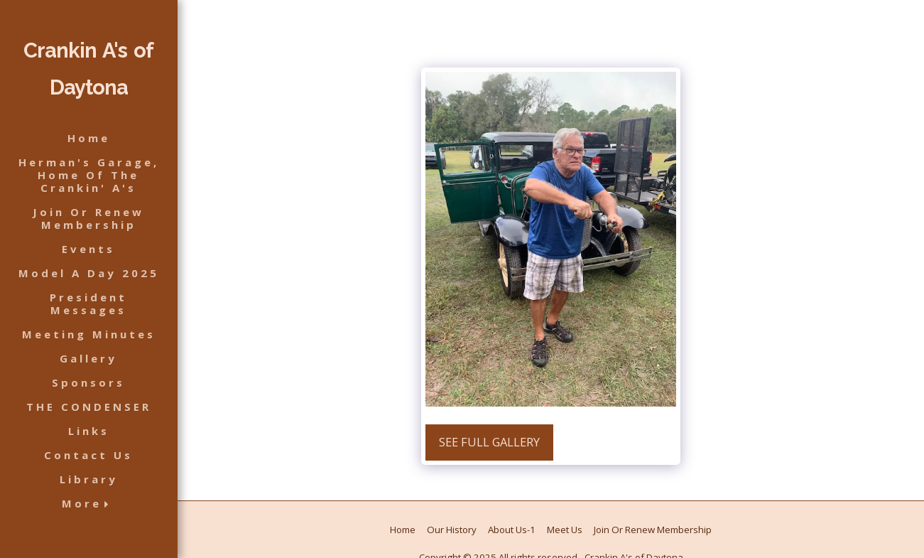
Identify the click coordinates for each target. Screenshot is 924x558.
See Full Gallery (489, 442)
